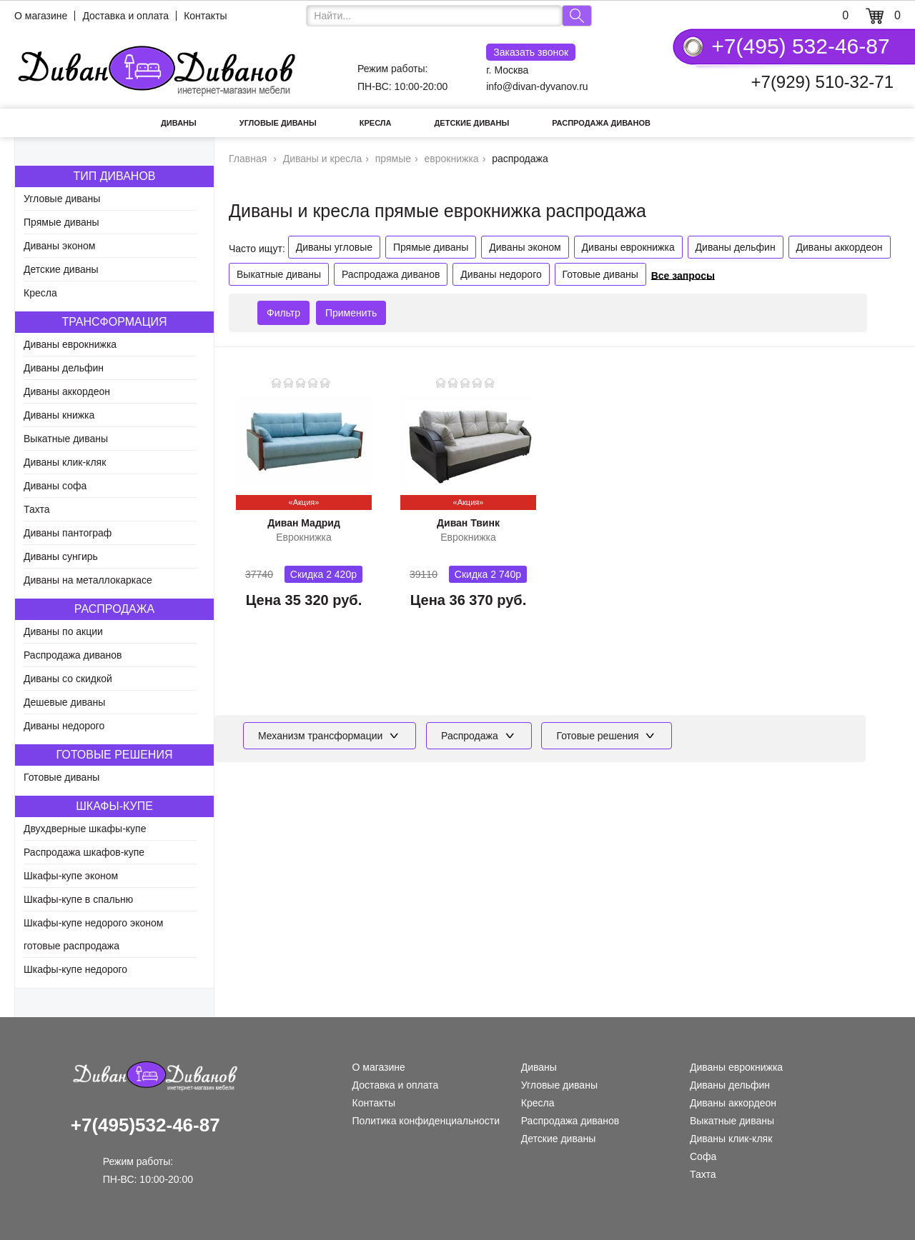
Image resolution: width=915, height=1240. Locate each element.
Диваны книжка (59, 415)
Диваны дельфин (64, 368)
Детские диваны (472, 123)
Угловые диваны (278, 123)
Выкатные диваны (66, 438)
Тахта (37, 509)
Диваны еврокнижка (70, 344)
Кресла (376, 123)
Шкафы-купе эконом (71, 875)
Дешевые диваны (64, 702)
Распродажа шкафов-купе (84, 852)
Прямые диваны (61, 222)
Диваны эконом (59, 245)
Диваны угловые (334, 247)
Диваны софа (55, 485)
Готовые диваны (61, 777)
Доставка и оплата (125, 16)
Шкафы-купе (114, 806)
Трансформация (114, 322)
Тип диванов (114, 176)
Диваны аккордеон (67, 391)
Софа (703, 1156)
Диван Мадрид (303, 523)
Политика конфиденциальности (426, 1120)
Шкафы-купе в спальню (78, 899)
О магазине (40, 16)
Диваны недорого (64, 725)
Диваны (179, 123)
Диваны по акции (63, 631)
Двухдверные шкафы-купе (85, 828)
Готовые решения (114, 755)
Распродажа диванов (601, 123)
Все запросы (683, 275)
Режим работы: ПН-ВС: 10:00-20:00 (402, 77)
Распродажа (114, 609)
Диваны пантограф (68, 533)
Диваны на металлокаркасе (88, 580)
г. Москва (530, 60)
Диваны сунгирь (61, 556)
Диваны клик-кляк (65, 462)
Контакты (205, 16)
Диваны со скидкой (68, 678)
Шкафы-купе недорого (75, 969)
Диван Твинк (468, 523)
